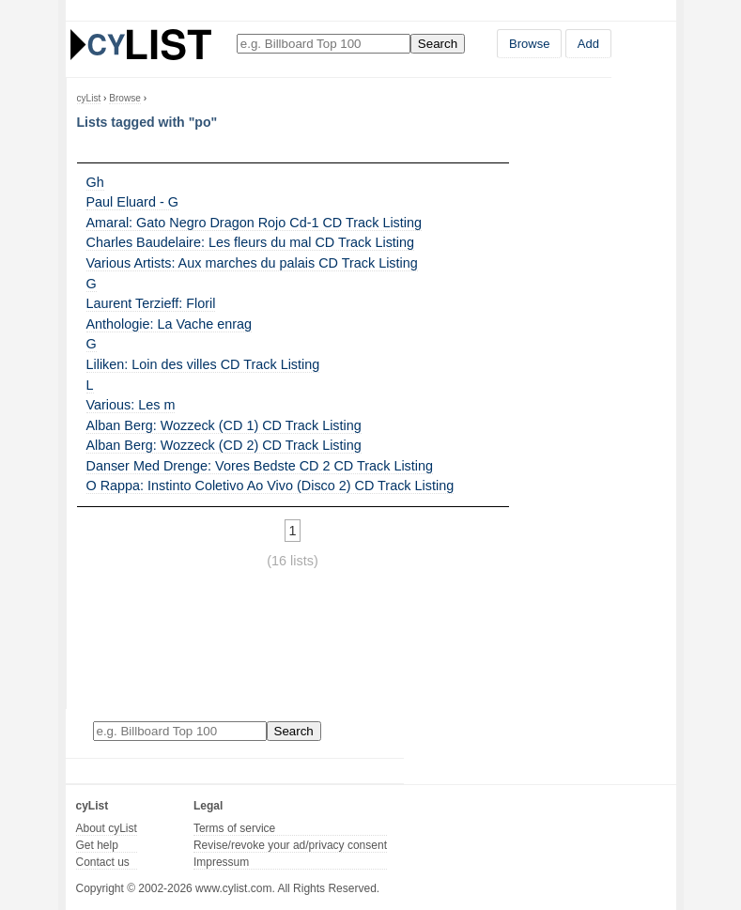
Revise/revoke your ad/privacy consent (290, 845)
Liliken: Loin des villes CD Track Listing (203, 364)
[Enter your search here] (323, 44)
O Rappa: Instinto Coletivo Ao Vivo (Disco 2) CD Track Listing (270, 485)
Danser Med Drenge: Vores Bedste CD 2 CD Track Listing (260, 465)
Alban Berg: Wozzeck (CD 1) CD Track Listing (224, 425)
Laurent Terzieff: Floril (151, 303)
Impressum (221, 862)
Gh (95, 182)
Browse (529, 44)
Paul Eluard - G (132, 201)
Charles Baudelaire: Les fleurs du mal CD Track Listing (250, 242)
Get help (97, 845)
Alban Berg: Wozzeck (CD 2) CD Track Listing (224, 445)
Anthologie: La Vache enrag (169, 324)
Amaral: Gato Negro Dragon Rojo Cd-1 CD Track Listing (254, 222)
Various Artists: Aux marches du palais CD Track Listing (252, 262)
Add (588, 44)
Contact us (103, 862)
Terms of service (234, 828)
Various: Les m (131, 404)
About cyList (106, 828)
